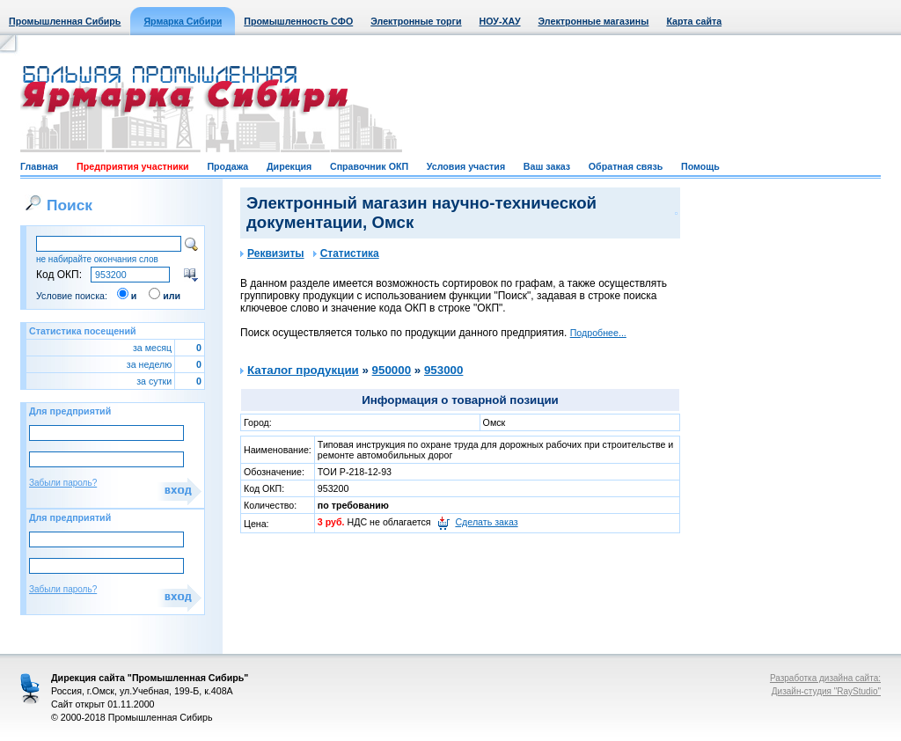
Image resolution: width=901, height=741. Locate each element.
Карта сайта (694, 21)
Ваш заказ (547, 166)
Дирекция (289, 166)
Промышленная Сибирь (65, 21)
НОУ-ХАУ (500, 21)
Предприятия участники (133, 166)
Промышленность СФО (298, 21)
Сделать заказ (486, 522)
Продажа (227, 166)
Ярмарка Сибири (182, 21)
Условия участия (466, 166)
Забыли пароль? (63, 483)
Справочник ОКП (369, 166)
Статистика (346, 253)
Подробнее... (598, 332)
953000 (443, 370)
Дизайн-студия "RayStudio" (826, 691)
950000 (391, 370)
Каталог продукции (303, 370)
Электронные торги (415, 21)
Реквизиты (272, 253)
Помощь (700, 166)
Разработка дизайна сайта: (825, 678)
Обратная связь (626, 166)
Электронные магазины (593, 21)
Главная (39, 166)
